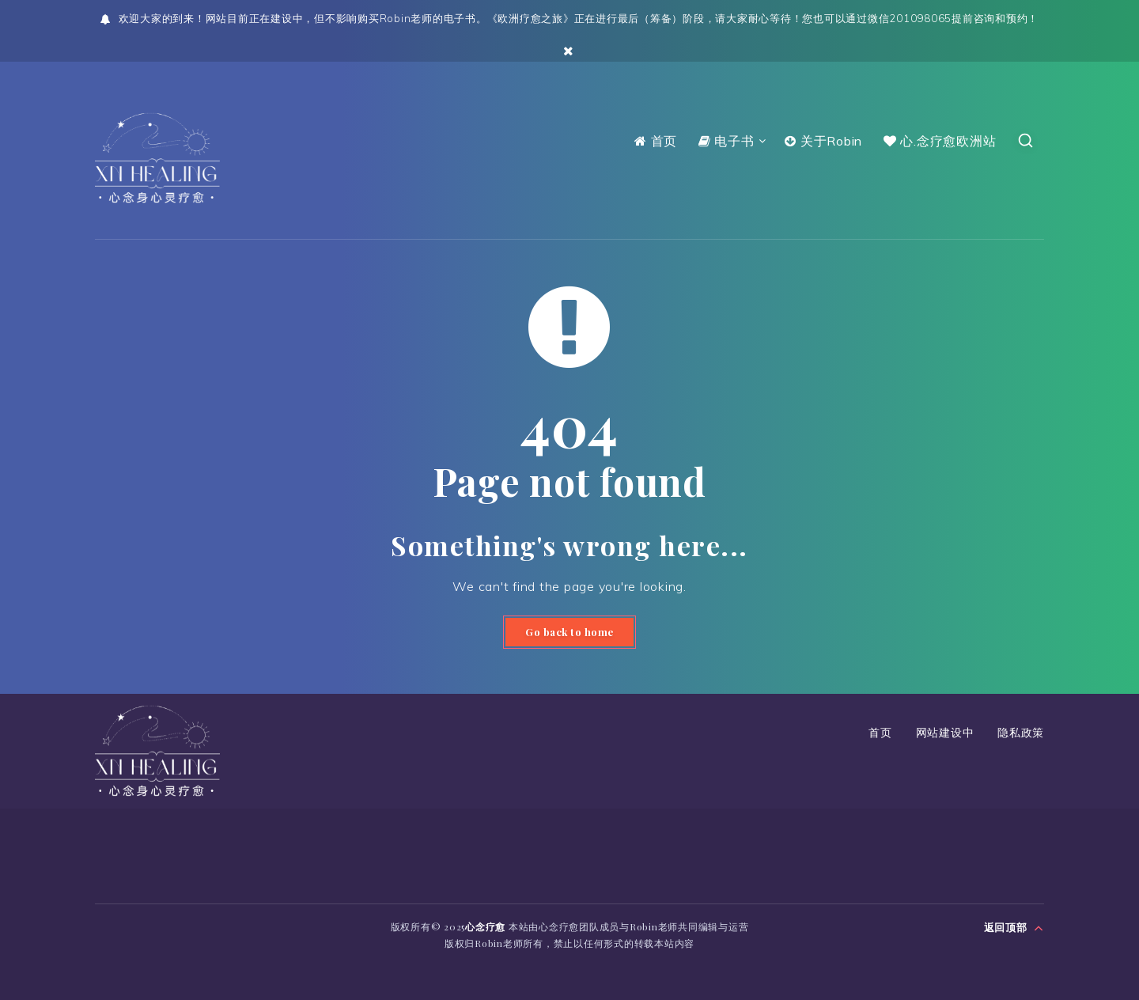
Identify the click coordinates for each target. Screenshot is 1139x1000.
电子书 (726, 141)
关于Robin (823, 141)
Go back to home (569, 632)
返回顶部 (1014, 925)
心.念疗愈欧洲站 (940, 141)
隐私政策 (1020, 733)
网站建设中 (945, 733)
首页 (655, 141)
